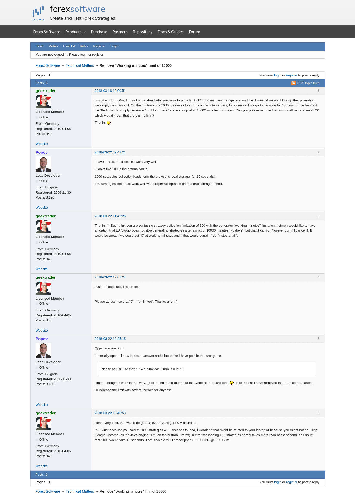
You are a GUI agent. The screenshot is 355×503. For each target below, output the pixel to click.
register (291, 75)
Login (114, 46)
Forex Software (46, 31)
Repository (142, 31)
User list (69, 46)
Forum (194, 31)
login (277, 75)
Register (99, 46)
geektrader (46, 90)
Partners (120, 31)
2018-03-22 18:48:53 (110, 413)
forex (77, 9)
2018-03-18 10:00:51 (110, 91)
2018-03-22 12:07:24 (110, 277)
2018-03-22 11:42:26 (110, 216)
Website (42, 144)
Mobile (53, 46)
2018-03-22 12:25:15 (110, 339)
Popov (42, 152)
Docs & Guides (170, 31)
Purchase (99, 31)
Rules (84, 46)
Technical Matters (80, 65)
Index (39, 46)
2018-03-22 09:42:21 (110, 152)
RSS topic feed (308, 83)
